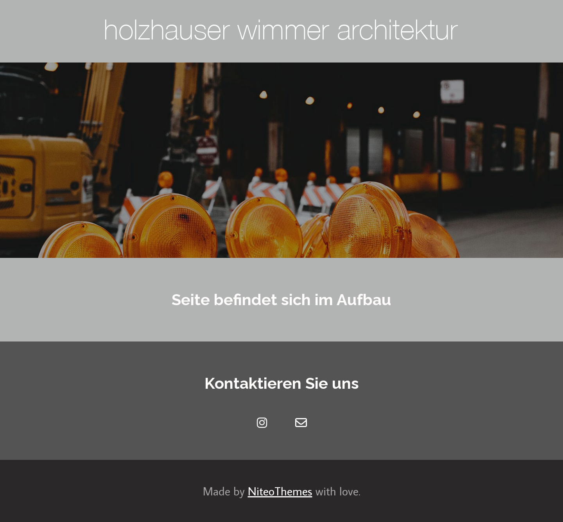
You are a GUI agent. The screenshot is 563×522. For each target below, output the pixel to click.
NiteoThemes (280, 491)
